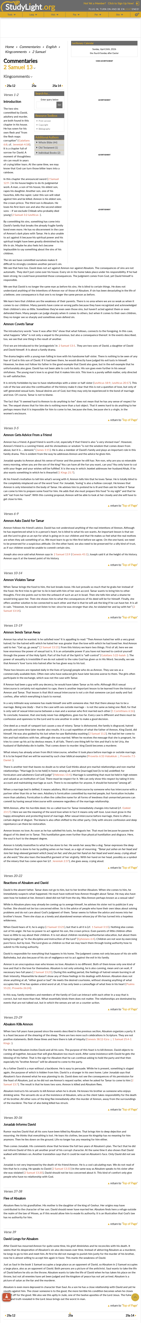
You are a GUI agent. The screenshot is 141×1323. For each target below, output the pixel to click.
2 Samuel (39, 52)
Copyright (43, 125)
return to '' (124, 420)
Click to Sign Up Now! (121, 3)
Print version (45, 121)
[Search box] (46, 105)
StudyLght (23, 6)
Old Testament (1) (48, 147)
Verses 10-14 (12, 573)
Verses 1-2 (10, 95)
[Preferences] (137, 14)
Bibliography (44, 128)
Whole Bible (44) (47, 142)
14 (56, 85)
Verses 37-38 (12, 1191)
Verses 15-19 (12, 625)
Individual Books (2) (49, 152)
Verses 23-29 (12, 1017)
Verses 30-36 (12, 1117)
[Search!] (59, 105)
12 (11, 85)
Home (9, 47)
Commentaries (29, 47)
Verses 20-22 (12, 876)
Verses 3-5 (10, 428)
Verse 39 (9, 1232)
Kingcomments (16, 52)
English (51, 47)
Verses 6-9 (10, 514)
